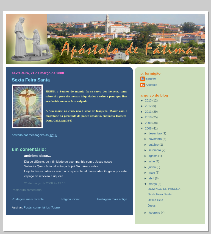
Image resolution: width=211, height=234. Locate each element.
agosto (153, 155)
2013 (148, 100)
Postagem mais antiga (112, 199)
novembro (156, 138)
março (153, 183)
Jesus (152, 205)
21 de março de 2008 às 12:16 (44, 183)
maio (152, 172)
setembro (155, 150)
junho (153, 167)
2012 (148, 106)
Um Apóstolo (148, 84)
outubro (154, 144)
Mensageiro (148, 78)
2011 (148, 111)
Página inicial (70, 199)
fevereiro (155, 212)
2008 (148, 128)
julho (152, 161)
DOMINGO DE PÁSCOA (164, 188)
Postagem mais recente (28, 199)
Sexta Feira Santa (159, 194)
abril (152, 178)
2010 (148, 117)
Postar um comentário (26, 189)
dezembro (156, 133)
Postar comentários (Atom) (42, 207)
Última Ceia (155, 200)
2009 (148, 123)
